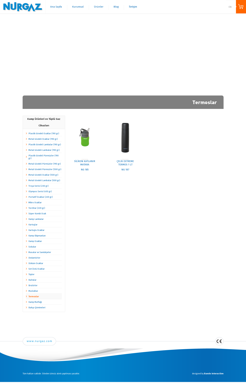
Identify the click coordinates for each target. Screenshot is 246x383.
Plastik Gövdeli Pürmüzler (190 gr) (43, 156)
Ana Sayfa (56, 6)
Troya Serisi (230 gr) (38, 186)
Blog (116, 6)
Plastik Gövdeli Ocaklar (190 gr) (43, 133)
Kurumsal (78, 6)
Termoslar (33, 296)
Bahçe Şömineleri (36, 307)
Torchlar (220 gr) (36, 208)
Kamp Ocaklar (35, 241)
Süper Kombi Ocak (37, 213)
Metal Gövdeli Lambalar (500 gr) (44, 180)
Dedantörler (34, 258)
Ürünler (98, 6)
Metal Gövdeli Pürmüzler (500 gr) (44, 169)
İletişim (133, 6)
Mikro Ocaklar (35, 202)
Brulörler (33, 285)
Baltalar (32, 280)
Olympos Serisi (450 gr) (40, 191)
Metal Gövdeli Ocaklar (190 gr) (43, 139)
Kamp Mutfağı (35, 302)
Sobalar (32, 246)
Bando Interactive (214, 373)
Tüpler (31, 274)
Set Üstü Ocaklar (36, 269)
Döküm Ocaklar (35, 263)
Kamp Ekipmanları (37, 235)
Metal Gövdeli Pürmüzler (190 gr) (44, 164)
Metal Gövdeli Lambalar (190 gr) (44, 150)
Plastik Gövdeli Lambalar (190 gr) (44, 144)
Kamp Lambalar (36, 219)
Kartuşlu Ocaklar (36, 230)
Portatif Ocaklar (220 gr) (40, 197)
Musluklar (33, 291)
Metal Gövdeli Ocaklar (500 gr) (43, 175)
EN (230, 7)
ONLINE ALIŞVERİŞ (241, 6)
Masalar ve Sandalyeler (39, 252)
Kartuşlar (33, 224)
